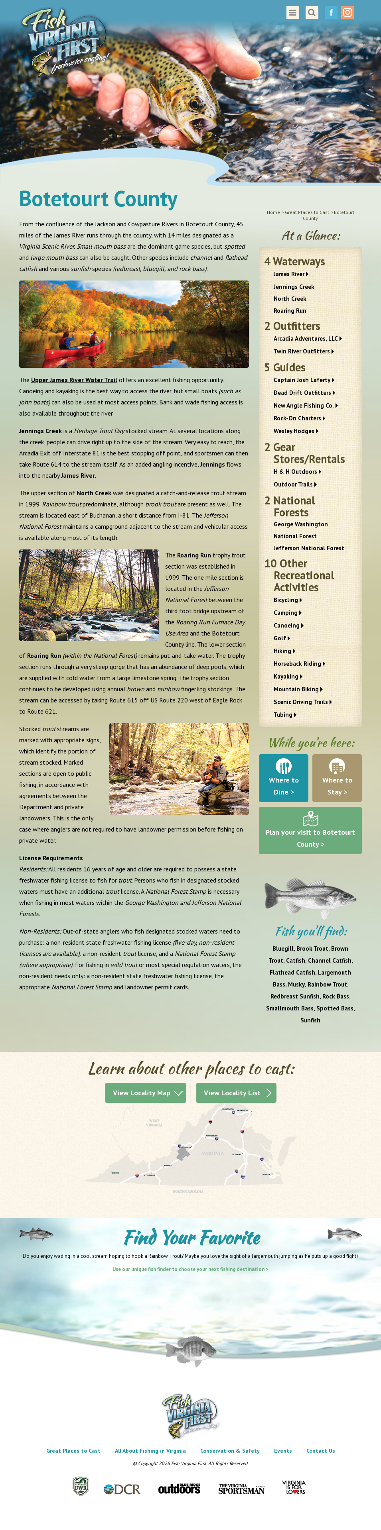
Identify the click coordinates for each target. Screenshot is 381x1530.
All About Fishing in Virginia (150, 1450)
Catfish (295, 960)
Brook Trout (312, 948)
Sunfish (310, 1020)
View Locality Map (141, 1092)
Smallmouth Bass (290, 1008)
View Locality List (232, 1092)
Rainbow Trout (327, 984)
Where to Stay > (337, 785)
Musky (296, 984)
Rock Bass (335, 996)
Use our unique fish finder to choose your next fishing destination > (190, 1269)
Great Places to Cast (73, 1450)
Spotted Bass (334, 1008)
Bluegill (283, 948)
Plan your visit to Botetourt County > (310, 838)
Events (283, 1450)
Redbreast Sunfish (295, 996)
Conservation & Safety (230, 1450)
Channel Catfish (329, 960)
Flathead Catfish (292, 972)
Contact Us (320, 1450)
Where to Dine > (284, 785)
